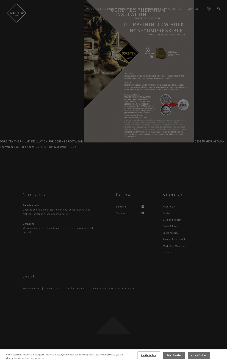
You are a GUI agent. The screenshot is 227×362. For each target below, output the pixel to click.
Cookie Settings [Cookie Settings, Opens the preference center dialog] (148, 355)
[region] (113, 355)
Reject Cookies (174, 355)
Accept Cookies (198, 355)
